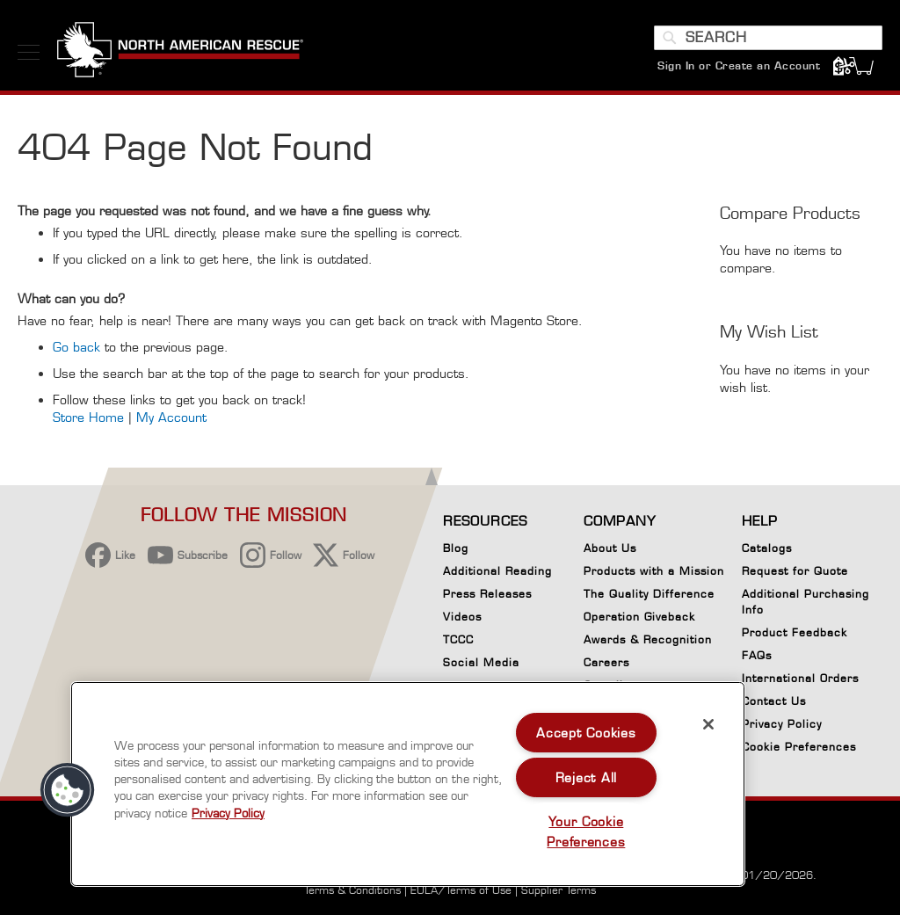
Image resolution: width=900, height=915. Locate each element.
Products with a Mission (654, 570)
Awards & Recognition (648, 639)
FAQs (757, 655)
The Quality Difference (649, 593)
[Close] (708, 724)
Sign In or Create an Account (738, 65)
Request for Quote (795, 570)
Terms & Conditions (352, 890)
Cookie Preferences (799, 749)
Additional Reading (497, 570)
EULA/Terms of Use (461, 890)
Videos (462, 616)
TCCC (458, 639)
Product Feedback (794, 632)
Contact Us (774, 701)
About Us (610, 548)
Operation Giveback (639, 616)
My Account (171, 418)
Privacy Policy (782, 723)
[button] (68, 790)
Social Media (481, 662)
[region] (407, 784)
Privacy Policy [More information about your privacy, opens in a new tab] (228, 813)
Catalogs (767, 548)
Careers (606, 662)
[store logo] (180, 52)
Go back (76, 348)
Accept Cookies (585, 732)
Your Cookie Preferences (586, 831)
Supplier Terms (558, 890)
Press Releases (487, 593)
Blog (455, 548)
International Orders (800, 678)
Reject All (586, 777)
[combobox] (768, 37)
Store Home (88, 418)
